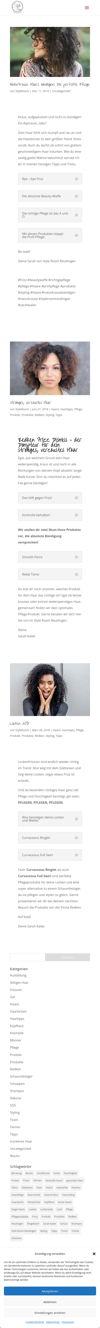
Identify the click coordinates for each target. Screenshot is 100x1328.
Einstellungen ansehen (50, 1313)
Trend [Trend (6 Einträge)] (64, 1231)
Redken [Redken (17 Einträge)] (72, 1216)
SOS (13, 1105)
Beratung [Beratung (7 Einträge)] (17, 1173)
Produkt (15, 415)
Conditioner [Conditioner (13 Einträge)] (43, 1173)
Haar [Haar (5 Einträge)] (39, 1187)
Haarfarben (18, 1011)
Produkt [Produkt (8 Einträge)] (46, 1216)
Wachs (15, 1156)
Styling (50, 415)
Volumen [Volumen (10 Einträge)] (16, 1238)
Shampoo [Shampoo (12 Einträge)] (76, 1223)
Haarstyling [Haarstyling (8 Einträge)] (68, 1194)
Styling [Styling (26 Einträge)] (43, 1231)
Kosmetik (16, 1033)
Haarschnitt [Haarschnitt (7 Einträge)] (34, 1194)
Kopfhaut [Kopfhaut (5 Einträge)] (49, 1202)
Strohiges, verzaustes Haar (30, 402)
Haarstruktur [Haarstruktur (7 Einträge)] (51, 1194)
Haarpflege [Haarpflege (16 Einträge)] (18, 1194)
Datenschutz (53, 1322)
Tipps (59, 415)
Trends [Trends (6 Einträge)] (75, 1231)
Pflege (78, 409)
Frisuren (16, 990)
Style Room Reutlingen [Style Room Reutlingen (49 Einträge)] (24, 1231)
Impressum (68, 1322)
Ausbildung (18, 975)
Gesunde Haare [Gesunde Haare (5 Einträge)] (54, 1180)
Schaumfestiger (21, 1076)
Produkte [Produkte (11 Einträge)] (59, 1216)
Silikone (15, 1098)
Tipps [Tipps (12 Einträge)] (54, 1231)
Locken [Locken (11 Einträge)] (33, 1209)
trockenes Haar (21, 1141)
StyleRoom (22, 91)
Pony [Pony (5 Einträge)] (35, 1216)
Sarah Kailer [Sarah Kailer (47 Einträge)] (49, 1223)
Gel (12, 997)
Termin (15, 1127)
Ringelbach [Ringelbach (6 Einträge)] (33, 1223)
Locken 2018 (20, 723)
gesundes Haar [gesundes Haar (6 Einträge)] (75, 1180)
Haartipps (66, 409)
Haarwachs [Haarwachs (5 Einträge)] (18, 1202)
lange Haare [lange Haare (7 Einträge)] (18, 1209)
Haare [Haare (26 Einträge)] (49, 1187)
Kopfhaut (16, 1026)
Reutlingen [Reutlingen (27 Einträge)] (17, 1223)
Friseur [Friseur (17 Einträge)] (15, 1180)
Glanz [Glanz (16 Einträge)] (15, 1187)
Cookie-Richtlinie (35, 1322)
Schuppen (17, 1083)
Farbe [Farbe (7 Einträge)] (57, 1173)
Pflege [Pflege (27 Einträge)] (69, 1209)
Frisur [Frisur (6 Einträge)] (26, 1180)
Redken (39, 415)
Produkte (27, 415)
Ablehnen (50, 1302)
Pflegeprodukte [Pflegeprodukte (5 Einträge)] (20, 1216)
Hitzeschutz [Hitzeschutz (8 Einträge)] (34, 1202)
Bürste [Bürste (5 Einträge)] (29, 1173)
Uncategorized (61, 91)
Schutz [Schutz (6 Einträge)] (64, 1223)
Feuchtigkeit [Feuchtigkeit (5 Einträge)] (70, 1173)
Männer (15, 1040)
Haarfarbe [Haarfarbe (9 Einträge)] (62, 1187)
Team (14, 1120)
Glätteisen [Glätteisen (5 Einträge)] (27, 1187)
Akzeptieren (50, 1291)
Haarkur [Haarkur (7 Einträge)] (76, 1187)
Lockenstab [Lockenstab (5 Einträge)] (46, 1209)
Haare (55, 409)
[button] (94, 1254)
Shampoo (17, 1091)
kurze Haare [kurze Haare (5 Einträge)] (65, 1202)
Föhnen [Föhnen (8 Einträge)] (37, 1180)
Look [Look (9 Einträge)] (59, 1209)
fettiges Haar (19, 982)
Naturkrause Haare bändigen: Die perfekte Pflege (50, 84)
